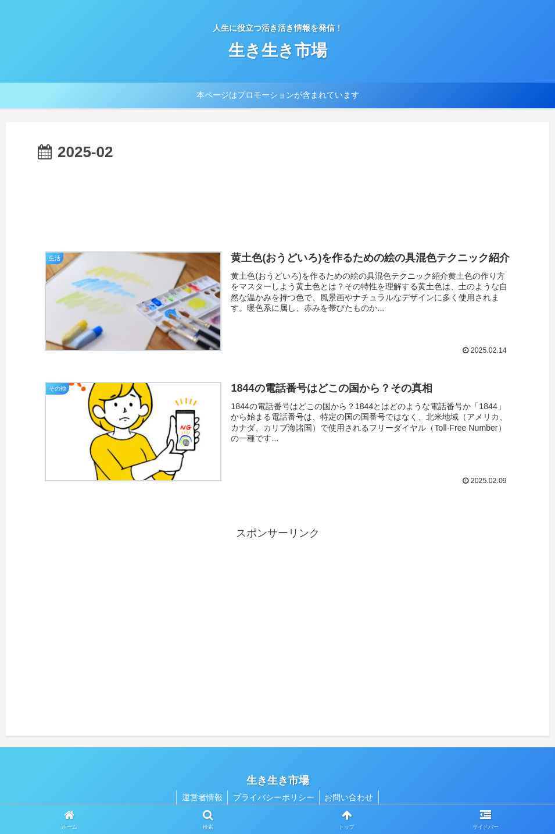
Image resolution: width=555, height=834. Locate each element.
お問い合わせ (351, 797)
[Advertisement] (277, 197)
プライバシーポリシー (273, 797)
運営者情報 (200, 797)
